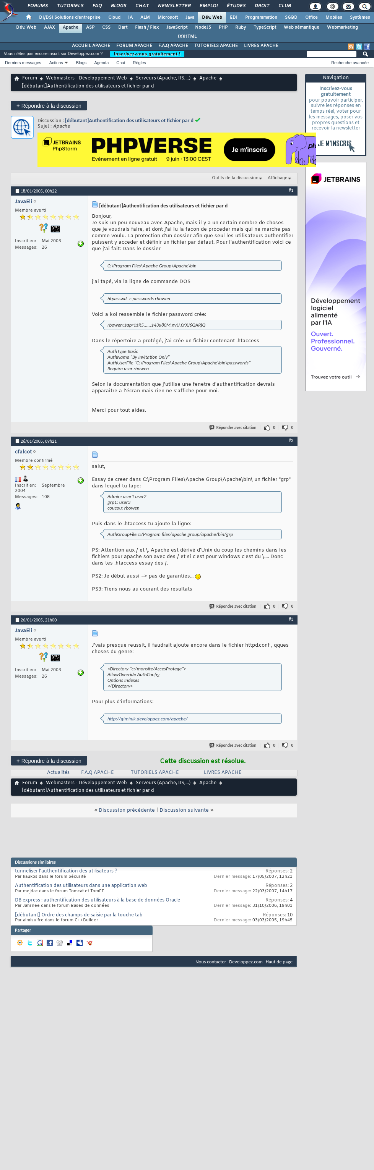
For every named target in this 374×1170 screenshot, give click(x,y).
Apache (70, 27)
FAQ (96, 6)
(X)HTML (187, 36)
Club (284, 6)
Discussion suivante (184, 810)
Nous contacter (210, 961)
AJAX (49, 27)
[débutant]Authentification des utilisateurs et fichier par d (129, 120)
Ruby (240, 27)
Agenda (101, 62)
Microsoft (168, 17)
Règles (139, 62)
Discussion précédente (127, 810)
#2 (291, 440)
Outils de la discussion (235, 178)
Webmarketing (342, 27)
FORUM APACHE (134, 46)
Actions (56, 62)
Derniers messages (23, 62)
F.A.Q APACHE (173, 46)
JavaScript (176, 27)
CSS (106, 27)
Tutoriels (70, 6)
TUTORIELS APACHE (216, 46)
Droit (262, 6)
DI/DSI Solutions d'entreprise (70, 17)
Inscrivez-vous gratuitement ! (147, 54)
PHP (223, 27)
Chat (141, 6)
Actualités (58, 773)
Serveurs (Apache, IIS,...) (163, 78)
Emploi (208, 6)
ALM (145, 17)
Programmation (261, 17)
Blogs (118, 6)
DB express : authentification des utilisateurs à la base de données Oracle (97, 900)
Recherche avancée (350, 62)
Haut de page (279, 961)
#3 (291, 619)
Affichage (278, 178)
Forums (37, 6)
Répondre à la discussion (48, 105)
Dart (122, 27)
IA (130, 17)
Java (189, 17)
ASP (90, 27)
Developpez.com (246, 961)
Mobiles (333, 17)
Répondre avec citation (233, 427)
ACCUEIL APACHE (91, 46)
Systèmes (360, 17)
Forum (29, 78)
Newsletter (174, 6)
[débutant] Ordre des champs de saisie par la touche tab (79, 915)
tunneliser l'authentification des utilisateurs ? (66, 871)
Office (311, 17)
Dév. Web (212, 17)
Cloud (114, 17)
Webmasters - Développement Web (86, 78)
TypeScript (265, 27)
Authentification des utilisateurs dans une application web (81, 886)
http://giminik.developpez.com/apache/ (147, 719)
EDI (233, 17)
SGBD (291, 17)
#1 (291, 190)
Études (236, 6)
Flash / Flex (147, 27)
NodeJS (203, 27)
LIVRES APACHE (261, 46)
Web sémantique (301, 27)
